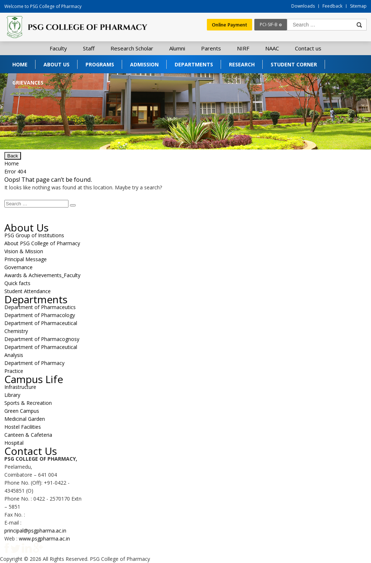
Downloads (303, 6)
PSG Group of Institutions (34, 235)
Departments (194, 64)
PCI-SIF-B (269, 24)
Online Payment (229, 24)
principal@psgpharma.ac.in (35, 530)
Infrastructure (20, 386)
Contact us (308, 48)
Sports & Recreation (28, 402)
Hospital (14, 442)
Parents (211, 48)
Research (242, 64)
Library (12, 394)
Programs (100, 64)
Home (20, 64)
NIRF (243, 48)
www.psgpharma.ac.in (44, 538)
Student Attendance (27, 291)
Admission (144, 64)
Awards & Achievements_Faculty (42, 275)
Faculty (58, 48)
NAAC (272, 48)
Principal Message (25, 259)
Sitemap (358, 6)
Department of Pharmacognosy (41, 339)
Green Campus (21, 410)
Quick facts (17, 283)
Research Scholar (132, 48)
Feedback (332, 6)
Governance (18, 267)
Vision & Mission (23, 251)
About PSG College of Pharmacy (42, 243)
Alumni (177, 48)
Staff (89, 48)
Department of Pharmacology (39, 315)
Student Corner (294, 64)
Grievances (27, 82)
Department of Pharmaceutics (40, 307)
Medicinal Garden (24, 418)
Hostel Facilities (22, 426)
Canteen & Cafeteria (28, 434)
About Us (56, 64)
